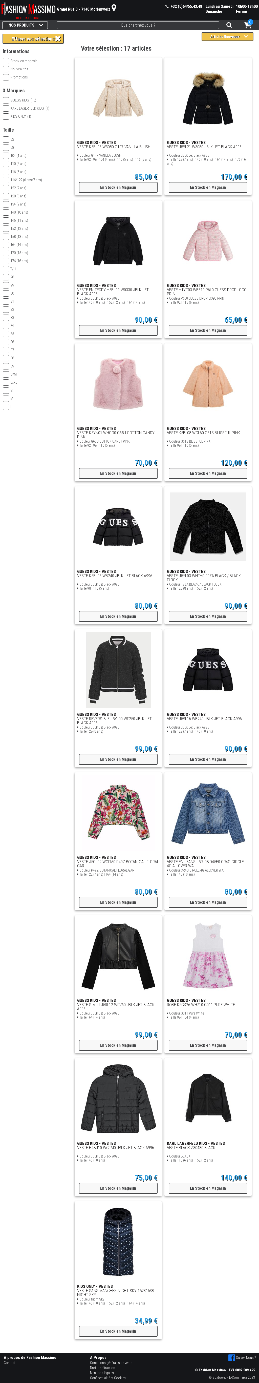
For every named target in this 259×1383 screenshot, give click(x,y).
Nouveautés (15, 69)
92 (8, 139)
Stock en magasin (20, 61)
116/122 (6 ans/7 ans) (22, 180)
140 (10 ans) (15, 212)
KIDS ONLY (17, 116)
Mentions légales (102, 1373)
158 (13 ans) (15, 236)
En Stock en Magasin (118, 187)
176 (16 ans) (15, 261)
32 (8, 309)
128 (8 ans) (14, 196)
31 (8, 301)
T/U (9, 269)
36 (8, 342)
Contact (9, 1363)
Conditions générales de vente (111, 1363)
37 (8, 350)
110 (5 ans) (14, 163)
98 (8, 147)
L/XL (10, 382)
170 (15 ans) (15, 253)
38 (8, 358)
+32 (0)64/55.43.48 (183, 6)
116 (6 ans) (14, 172)
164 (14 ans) (15, 244)
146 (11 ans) (15, 220)
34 (8, 325)
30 (8, 293)
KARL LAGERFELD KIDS (26, 108)
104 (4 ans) (14, 155)
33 (8, 317)
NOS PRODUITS (26, 25)
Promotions (15, 77)
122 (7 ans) (14, 188)
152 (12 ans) (15, 228)
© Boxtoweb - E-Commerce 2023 (232, 1377)
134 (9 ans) (14, 204)
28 (8, 277)
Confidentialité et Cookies (108, 1378)
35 (8, 334)
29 (8, 285)
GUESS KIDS (19, 100)
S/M (10, 374)
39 (8, 366)
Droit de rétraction (102, 1368)
